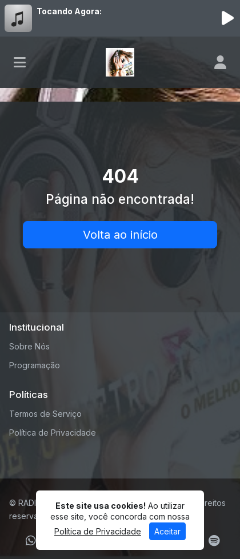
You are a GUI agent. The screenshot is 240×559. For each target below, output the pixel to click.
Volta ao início (120, 235)
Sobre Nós (29, 346)
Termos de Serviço (45, 414)
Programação (34, 365)
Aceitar (167, 531)
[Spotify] (214, 541)
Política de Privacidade (52, 432)
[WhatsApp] (31, 541)
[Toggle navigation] (20, 62)
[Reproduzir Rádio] (227, 18)
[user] (220, 62)
